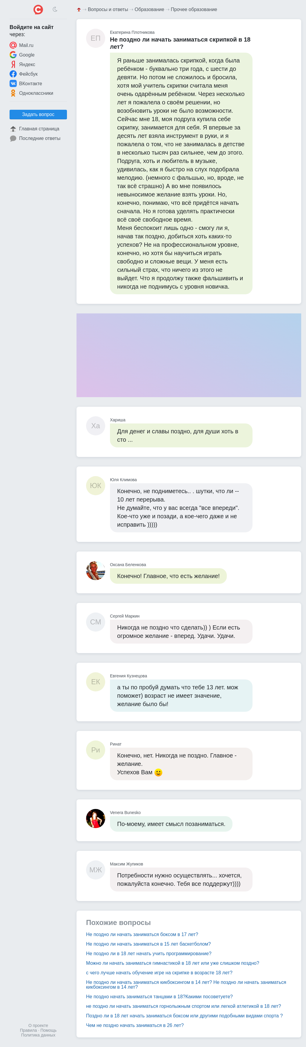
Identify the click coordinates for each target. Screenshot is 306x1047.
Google (22, 54)
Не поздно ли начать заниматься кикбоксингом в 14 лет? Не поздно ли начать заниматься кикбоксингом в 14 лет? (186, 985)
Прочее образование (194, 9)
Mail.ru (21, 45)
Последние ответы (35, 138)
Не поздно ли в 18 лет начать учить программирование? (149, 953)
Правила (28, 1030)
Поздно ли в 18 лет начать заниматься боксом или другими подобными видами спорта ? (184, 1015)
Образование (149, 9)
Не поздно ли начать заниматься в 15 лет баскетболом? (148, 944)
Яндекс (22, 64)
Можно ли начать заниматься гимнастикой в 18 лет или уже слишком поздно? (172, 963)
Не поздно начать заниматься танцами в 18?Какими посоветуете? (159, 996)
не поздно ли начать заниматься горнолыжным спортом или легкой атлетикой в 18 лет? (183, 1006)
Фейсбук (24, 73)
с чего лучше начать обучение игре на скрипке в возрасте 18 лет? (159, 972)
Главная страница (34, 128)
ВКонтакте (26, 83)
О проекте (38, 1025)
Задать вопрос (38, 114)
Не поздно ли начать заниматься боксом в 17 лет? (142, 934)
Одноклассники (31, 93)
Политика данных (38, 1035)
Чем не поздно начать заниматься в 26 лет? (135, 1025)
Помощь (48, 1030)
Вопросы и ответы (108, 9)
